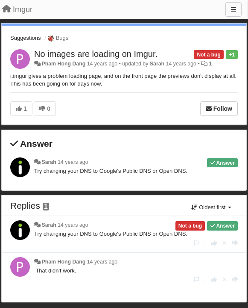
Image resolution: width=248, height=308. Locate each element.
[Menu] (233, 9)
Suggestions (25, 38)
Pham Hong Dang (63, 64)
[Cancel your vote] (224, 243)
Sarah (157, 64)
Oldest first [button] (211, 207)
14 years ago (73, 162)
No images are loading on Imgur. (96, 54)
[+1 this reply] (214, 243)
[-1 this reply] (235, 243)
